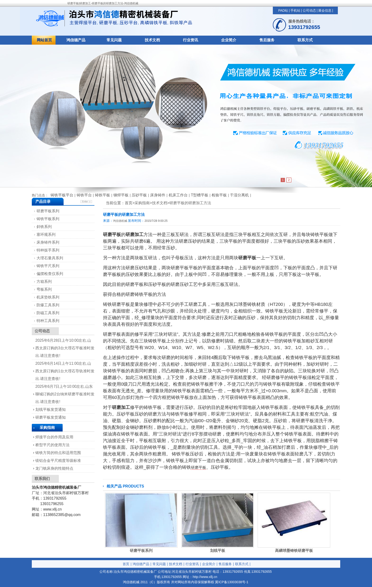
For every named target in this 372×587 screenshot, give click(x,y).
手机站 (295, 10)
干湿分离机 (239, 195)
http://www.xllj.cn (205, 577)
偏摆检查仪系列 (50, 274)
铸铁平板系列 (48, 219)
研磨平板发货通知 (50, 417)
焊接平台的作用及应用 (54, 437)
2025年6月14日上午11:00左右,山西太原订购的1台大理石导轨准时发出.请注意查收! (64, 371)
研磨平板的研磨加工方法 (190, 203)
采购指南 (142, 203)
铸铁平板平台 (62, 195)
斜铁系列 (44, 227)
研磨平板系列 (141, 551)
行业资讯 (190, 40)
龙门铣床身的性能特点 (54, 468)
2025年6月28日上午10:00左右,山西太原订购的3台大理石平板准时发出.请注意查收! (64, 348)
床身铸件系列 (48, 242)
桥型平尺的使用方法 (52, 445)
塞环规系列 (46, 234)
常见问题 (114, 40)
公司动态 (309, 10)
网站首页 (44, 40)
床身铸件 (157, 195)
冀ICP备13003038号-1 (231, 582)
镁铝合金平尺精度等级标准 (58, 461)
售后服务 (266, 40)
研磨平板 (198, 467)
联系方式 (305, 40)
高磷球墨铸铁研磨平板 (294, 551)
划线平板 (217, 551)
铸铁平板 (102, 195)
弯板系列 (44, 289)
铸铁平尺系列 (48, 266)
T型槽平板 (199, 195)
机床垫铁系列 (48, 297)
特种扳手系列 (48, 250)
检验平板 (219, 195)
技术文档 (152, 40)
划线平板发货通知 (50, 409)
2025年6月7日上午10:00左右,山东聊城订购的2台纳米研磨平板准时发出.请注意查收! (64, 394)
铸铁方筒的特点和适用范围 (58, 453)
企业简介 (228, 40)
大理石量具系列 (50, 258)
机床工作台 (178, 195)
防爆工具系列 (48, 305)
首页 (126, 564)
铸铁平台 (84, 195)
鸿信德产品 (75, 40)
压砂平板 (139, 195)
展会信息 (324, 10)
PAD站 (283, 10)
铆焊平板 (121, 195)
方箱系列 (44, 281)
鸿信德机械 (120, 220)
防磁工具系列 (48, 313)
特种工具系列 (48, 321)
